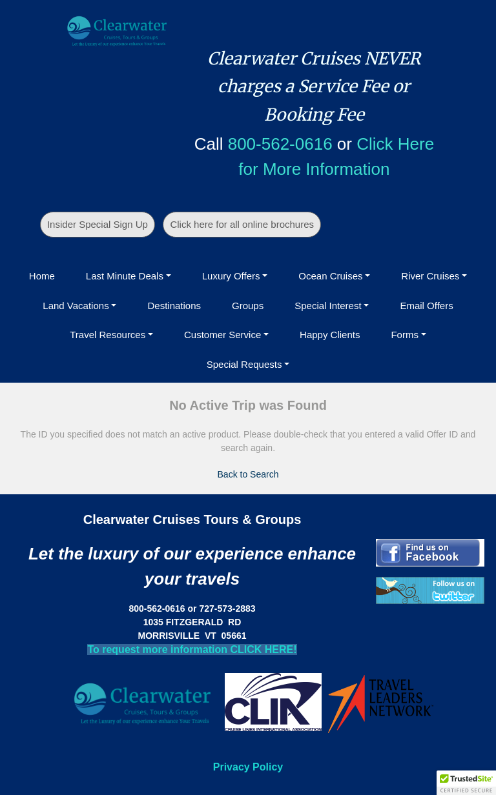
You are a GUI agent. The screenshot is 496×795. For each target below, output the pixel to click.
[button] (466, 782)
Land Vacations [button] (75, 305)
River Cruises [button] (430, 275)
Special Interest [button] (327, 305)
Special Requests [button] (244, 364)
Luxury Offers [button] (231, 275)
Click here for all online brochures (242, 224)
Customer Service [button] (222, 334)
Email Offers (426, 305)
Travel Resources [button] (107, 334)
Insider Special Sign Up (97, 224)
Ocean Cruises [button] (330, 275)
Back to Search (248, 474)
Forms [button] (404, 334)
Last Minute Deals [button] (124, 275)
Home (42, 275)
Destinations (174, 305)
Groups (248, 305)
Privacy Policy (248, 766)
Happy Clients (330, 334)
